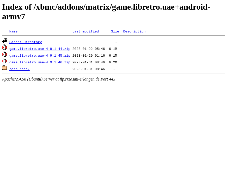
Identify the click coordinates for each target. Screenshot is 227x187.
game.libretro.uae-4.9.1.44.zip (39, 48)
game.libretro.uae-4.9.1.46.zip (39, 62)
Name (13, 31)
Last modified (85, 31)
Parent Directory (25, 41)
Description (134, 31)
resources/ (19, 68)
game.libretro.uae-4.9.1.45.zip (39, 55)
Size (115, 31)
